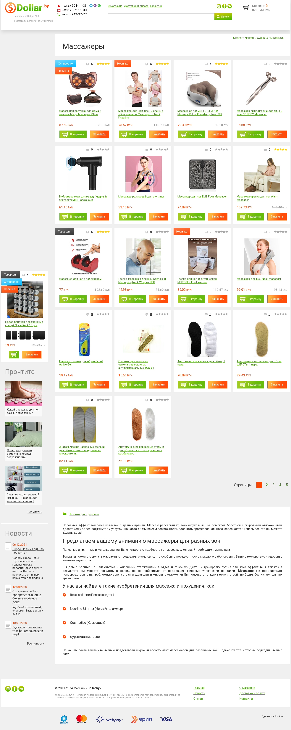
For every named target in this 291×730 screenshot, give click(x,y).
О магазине (115, 6)
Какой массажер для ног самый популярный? (23, 411)
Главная (198, 688)
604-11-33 (74, 5)
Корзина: (258, 6)
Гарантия (156, 6)
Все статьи (35, 512)
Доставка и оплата (136, 6)
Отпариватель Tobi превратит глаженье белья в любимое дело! (26, 597)
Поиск (225, 16)
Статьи (198, 698)
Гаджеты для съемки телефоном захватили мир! (27, 631)
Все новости (35, 643)
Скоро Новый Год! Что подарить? (28, 550)
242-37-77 (74, 14)
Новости (199, 693)
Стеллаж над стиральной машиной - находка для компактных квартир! (23, 498)
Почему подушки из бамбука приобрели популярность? (19, 454)
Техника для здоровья (84, 514)
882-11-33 (74, 10)
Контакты (246, 698)
